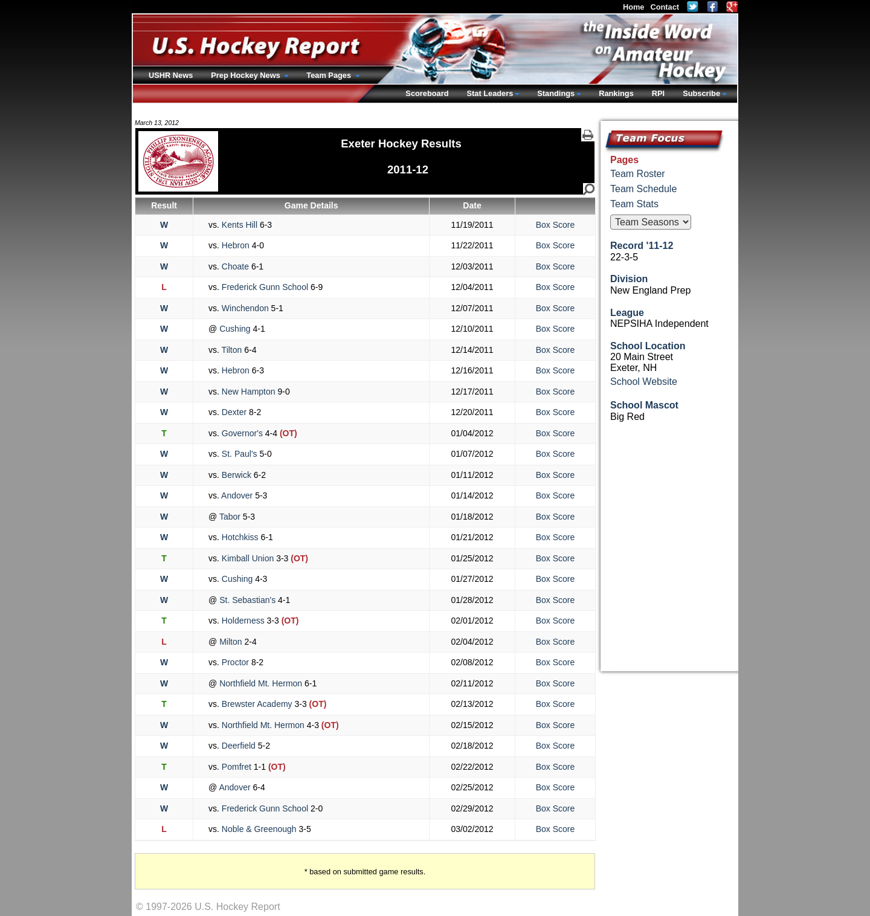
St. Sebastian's (247, 600)
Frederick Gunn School (265, 287)
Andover (237, 495)
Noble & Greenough (259, 829)
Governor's (242, 433)
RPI (658, 93)
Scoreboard (426, 93)
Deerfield (238, 745)
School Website (643, 381)
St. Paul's (239, 454)
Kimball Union (247, 558)
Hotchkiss (239, 537)
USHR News (171, 75)
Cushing (235, 329)
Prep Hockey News (246, 75)
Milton (230, 642)
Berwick (236, 475)
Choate (235, 266)
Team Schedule (643, 189)
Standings (556, 93)
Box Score (555, 225)
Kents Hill (239, 225)
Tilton (231, 350)
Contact (664, 6)
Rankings (616, 93)
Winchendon (245, 308)
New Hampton (248, 391)
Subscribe (701, 93)
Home (634, 6)
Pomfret (236, 767)
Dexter (234, 412)
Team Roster (637, 174)
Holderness (243, 620)
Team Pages (329, 75)
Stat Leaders (489, 93)
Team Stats (634, 204)
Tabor (230, 516)
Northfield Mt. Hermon (260, 683)
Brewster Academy (257, 704)
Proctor (235, 662)
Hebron (235, 245)
